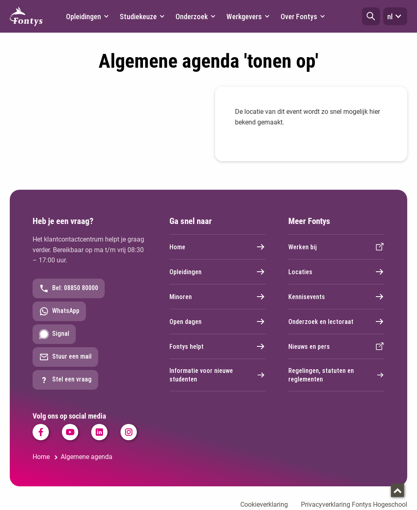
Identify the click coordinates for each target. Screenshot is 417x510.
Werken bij (336, 247)
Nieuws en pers (336, 346)
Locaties (336, 272)
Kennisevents (336, 297)
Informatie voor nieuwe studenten (217, 375)
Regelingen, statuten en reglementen (336, 375)
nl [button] (395, 16)
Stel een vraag (65, 380)
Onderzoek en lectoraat (336, 321)
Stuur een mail (65, 357)
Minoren (217, 297)
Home (217, 247)
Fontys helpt (217, 346)
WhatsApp (59, 311)
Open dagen (217, 321)
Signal (54, 334)
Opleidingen (217, 272)
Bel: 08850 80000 (68, 288)
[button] (371, 16)
